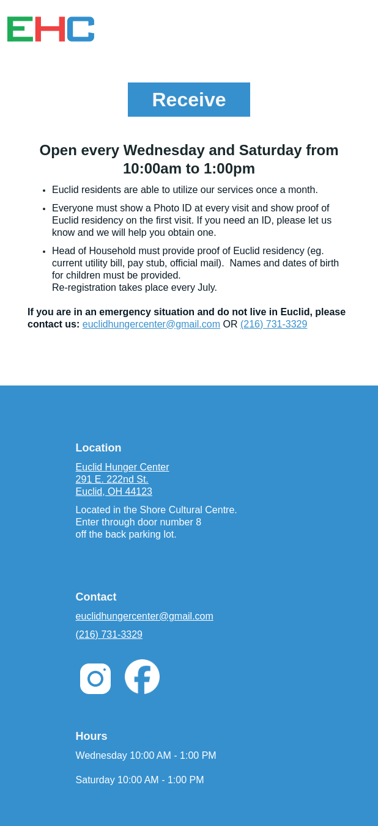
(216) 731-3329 (273, 324)
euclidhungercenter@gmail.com (151, 324)
